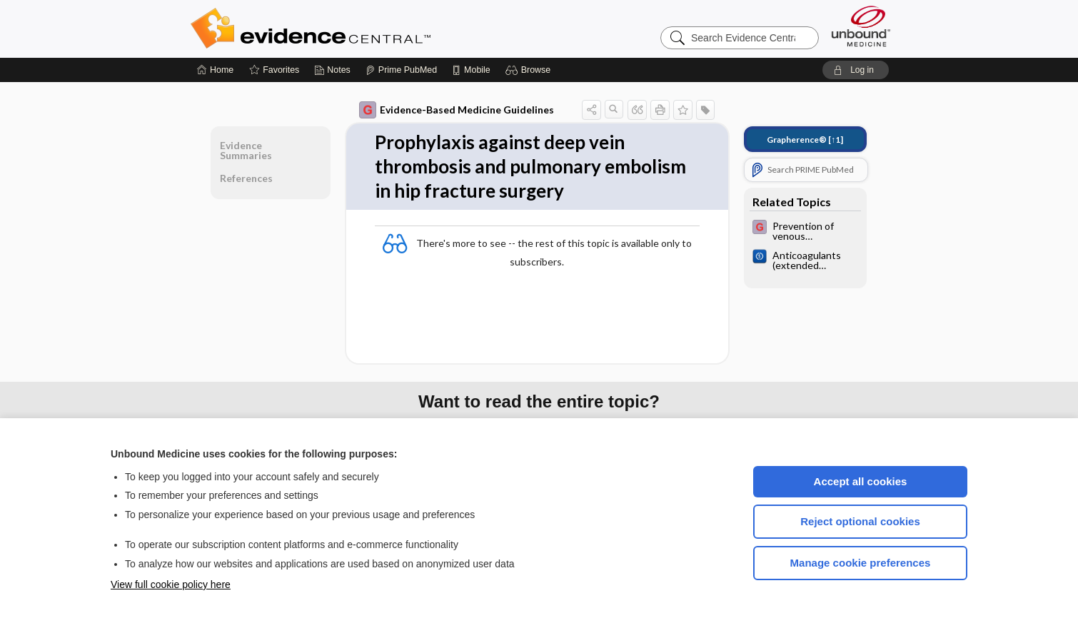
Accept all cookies (860, 481)
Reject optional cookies (860, 521)
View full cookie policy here (171, 584)
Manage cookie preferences (860, 563)
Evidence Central (367, 28)
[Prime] (401, 70)
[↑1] (805, 139)
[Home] (215, 70)
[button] (530, 70)
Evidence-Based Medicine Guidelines (456, 109)
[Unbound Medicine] (861, 26)
